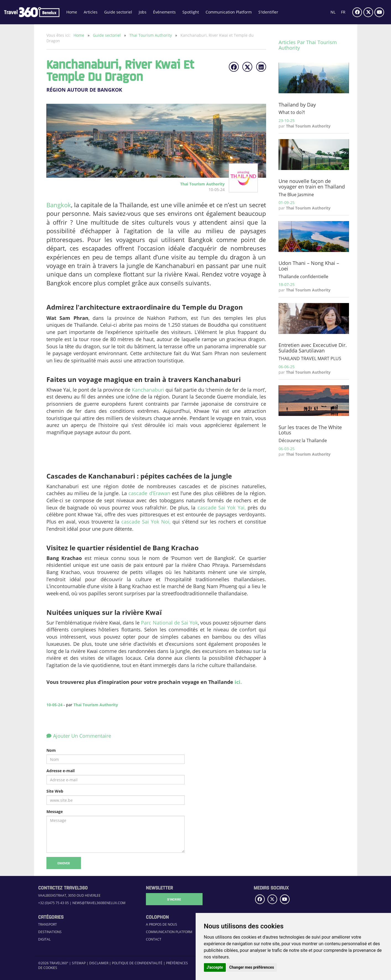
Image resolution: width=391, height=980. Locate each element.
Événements (164, 12)
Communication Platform (229, 12)
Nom (51, 750)
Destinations (50, 931)
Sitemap (79, 963)
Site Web (54, 791)
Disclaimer (98, 963)
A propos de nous (161, 924)
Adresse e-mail (60, 770)
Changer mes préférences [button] (251, 967)
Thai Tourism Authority (151, 35)
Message (54, 811)
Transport (47, 924)
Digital (44, 939)
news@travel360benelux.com (98, 903)
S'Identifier (268, 12)
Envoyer (63, 863)
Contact (153, 939)
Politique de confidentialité (137, 963)
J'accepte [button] (215, 967)
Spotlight (190, 12)
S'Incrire (173, 899)
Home (71, 12)
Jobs (142, 12)
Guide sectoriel (118, 12)
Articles (91, 12)
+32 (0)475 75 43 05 (53, 903)
